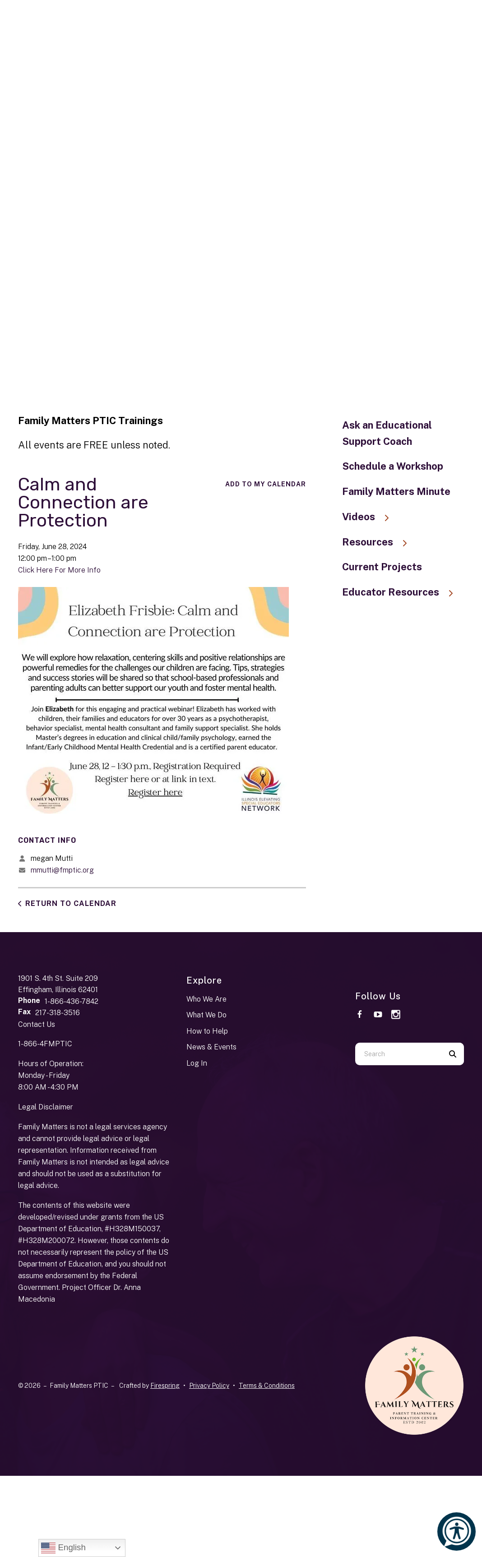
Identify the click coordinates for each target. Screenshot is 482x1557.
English (63, 1548)
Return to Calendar (70, 903)
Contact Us (36, 1024)
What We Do (206, 1015)
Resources (379, 542)
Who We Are (206, 999)
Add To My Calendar (265, 484)
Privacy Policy (209, 1385)
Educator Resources (402, 592)
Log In (196, 1063)
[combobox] (398, 1054)
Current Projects (382, 567)
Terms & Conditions (267, 1385)
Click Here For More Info (59, 570)
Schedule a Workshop (392, 466)
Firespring (165, 1385)
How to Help (207, 1031)
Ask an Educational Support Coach (387, 433)
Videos (370, 516)
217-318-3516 (57, 1012)
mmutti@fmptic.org (62, 870)
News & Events (211, 1047)
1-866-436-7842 (71, 1001)
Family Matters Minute (396, 491)
